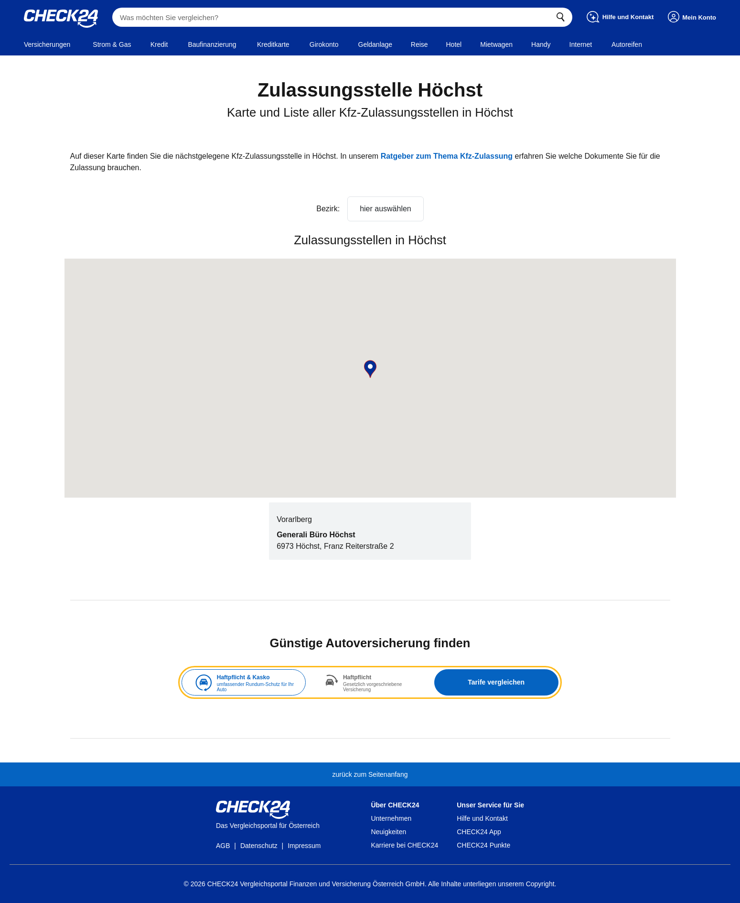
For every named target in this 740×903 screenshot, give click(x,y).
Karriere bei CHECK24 (404, 845)
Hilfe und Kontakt (482, 818)
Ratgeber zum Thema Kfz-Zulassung (447, 156)
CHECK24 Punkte (483, 845)
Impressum (304, 845)
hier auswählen (385, 209)
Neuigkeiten (388, 832)
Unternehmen (391, 818)
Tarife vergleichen (496, 682)
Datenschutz (259, 845)
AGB (223, 845)
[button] (370, 369)
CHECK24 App (479, 832)
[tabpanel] (370, 682)
